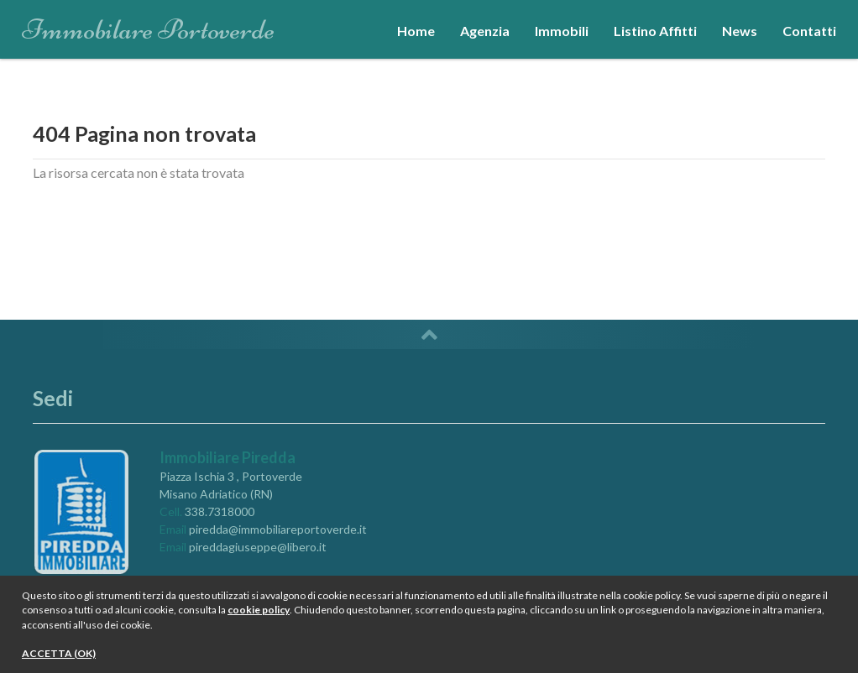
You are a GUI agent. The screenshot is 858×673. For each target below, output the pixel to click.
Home (416, 31)
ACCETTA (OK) (59, 653)
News (739, 31)
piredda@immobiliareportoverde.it (278, 529)
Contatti (809, 31)
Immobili (562, 31)
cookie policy (259, 609)
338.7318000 (219, 511)
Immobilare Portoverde (148, 25)
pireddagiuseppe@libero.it (258, 547)
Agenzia (485, 31)
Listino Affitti (655, 31)
